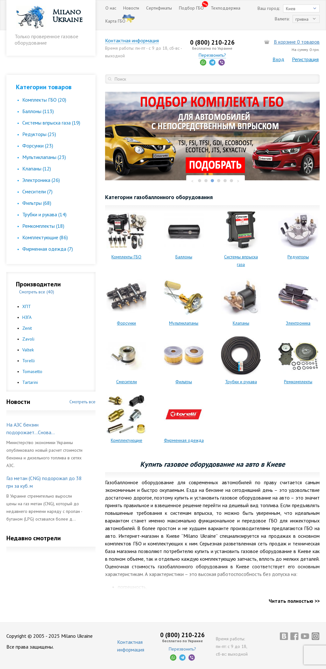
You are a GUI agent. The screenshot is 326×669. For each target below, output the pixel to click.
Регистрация (305, 59)
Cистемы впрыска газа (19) (51, 122)
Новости (131, 8)
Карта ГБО (115, 21)
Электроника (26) (41, 180)
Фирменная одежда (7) (47, 249)
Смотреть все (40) (36, 292)
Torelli (28, 360)
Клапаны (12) (36, 168)
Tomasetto (32, 371)
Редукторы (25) (39, 134)
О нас (110, 8)
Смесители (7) (37, 191)
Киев (290, 8)
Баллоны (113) (38, 111)
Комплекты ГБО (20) (44, 100)
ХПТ (26, 306)
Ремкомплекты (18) (43, 226)
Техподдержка (225, 8)
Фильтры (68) (36, 203)
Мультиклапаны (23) (44, 157)
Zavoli (28, 339)
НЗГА (27, 317)
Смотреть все (82, 402)
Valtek (28, 350)
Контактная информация (132, 40)
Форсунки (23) (37, 145)
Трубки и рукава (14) (44, 214)
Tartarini (30, 382)
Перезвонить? (212, 55)
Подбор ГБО (191, 8)
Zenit (27, 328)
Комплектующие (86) (45, 237)
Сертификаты (159, 8)
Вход (278, 59)
